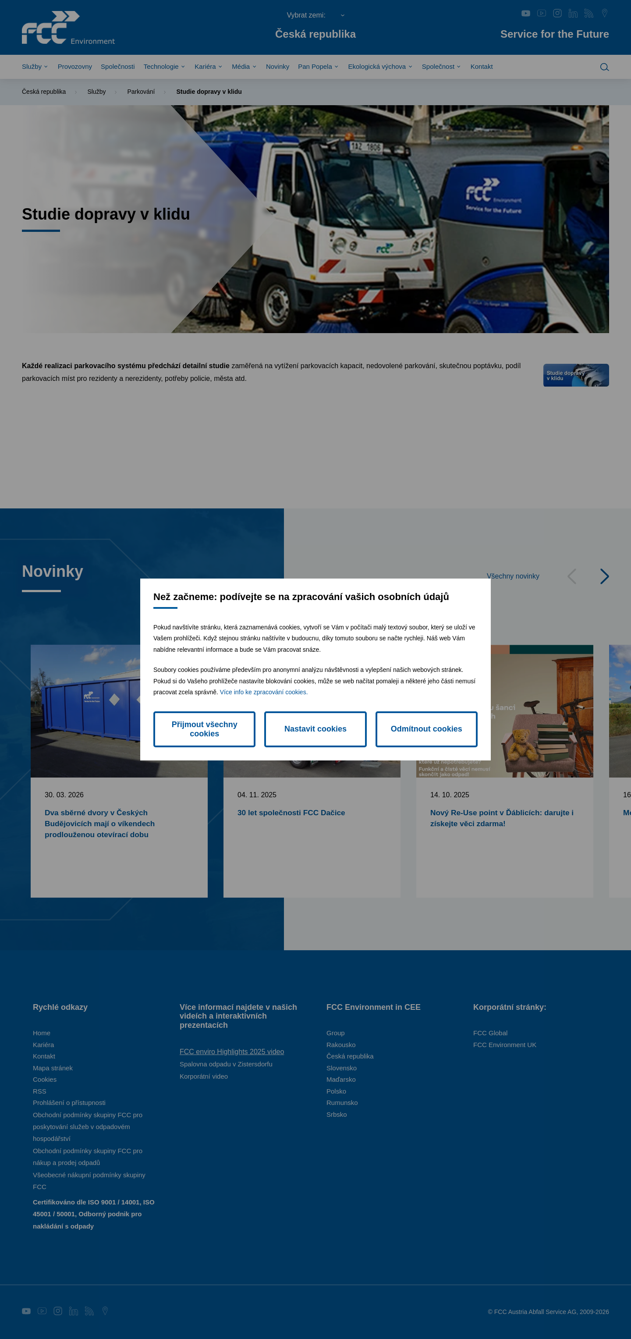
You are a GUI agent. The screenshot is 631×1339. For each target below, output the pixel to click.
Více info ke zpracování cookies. (264, 692)
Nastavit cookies (315, 729)
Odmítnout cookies (426, 729)
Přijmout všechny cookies (205, 729)
